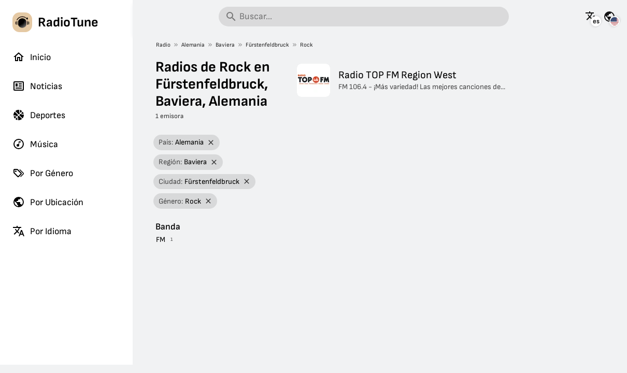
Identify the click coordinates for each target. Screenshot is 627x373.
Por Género (42, 173)
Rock (306, 44)
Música (35, 144)
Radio (163, 44)
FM (160, 239)
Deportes (38, 115)
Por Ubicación (47, 202)
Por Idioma (42, 231)
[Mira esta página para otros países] (609, 16)
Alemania (193, 44)
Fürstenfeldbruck (267, 44)
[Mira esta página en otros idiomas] (591, 16)
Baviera (225, 44)
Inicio (31, 57)
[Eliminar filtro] (210, 142)
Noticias (37, 86)
